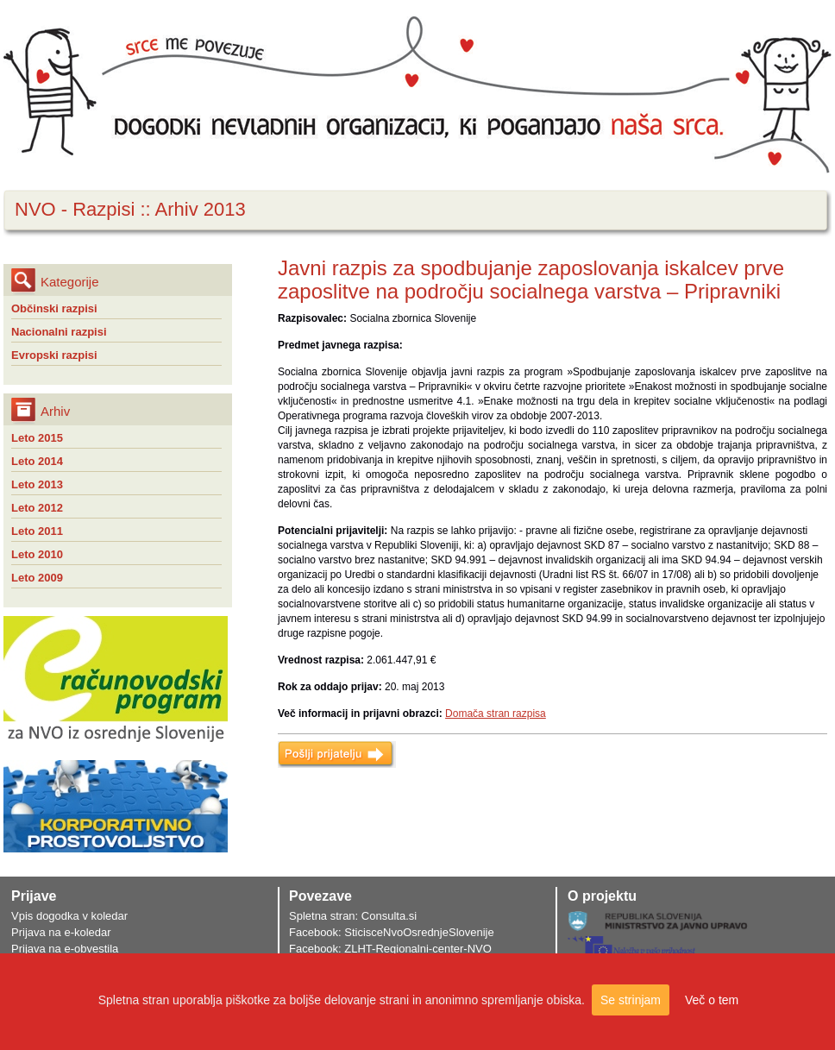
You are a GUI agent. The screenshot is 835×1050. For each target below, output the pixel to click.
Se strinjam (630, 1000)
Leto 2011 (37, 531)
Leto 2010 (37, 554)
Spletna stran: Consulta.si (353, 915)
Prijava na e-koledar (61, 932)
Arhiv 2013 (200, 209)
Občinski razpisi (54, 308)
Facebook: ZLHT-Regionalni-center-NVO (390, 948)
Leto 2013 (37, 484)
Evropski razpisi (54, 355)
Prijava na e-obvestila (64, 948)
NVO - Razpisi (75, 209)
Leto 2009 (37, 577)
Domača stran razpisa (495, 713)
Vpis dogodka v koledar (69, 915)
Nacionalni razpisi (59, 331)
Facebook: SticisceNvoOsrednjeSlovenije (391, 932)
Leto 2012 (37, 507)
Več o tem (711, 1000)
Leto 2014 (37, 461)
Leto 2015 (37, 437)
